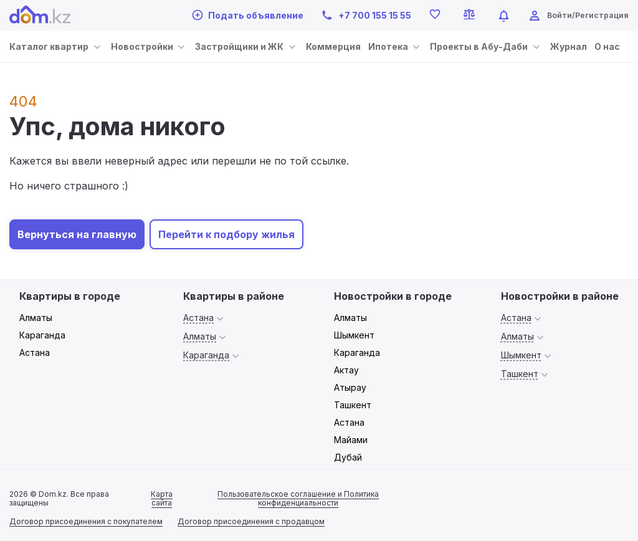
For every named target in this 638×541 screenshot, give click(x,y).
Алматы (35, 317)
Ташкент (352, 405)
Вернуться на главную (76, 234)
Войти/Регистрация (588, 15)
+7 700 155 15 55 (366, 15)
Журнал (568, 46)
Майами (351, 439)
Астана (34, 352)
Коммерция (333, 46)
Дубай (348, 457)
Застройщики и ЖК (239, 46)
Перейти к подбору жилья (226, 234)
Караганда (42, 335)
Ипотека (388, 46)
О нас (607, 46)
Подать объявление (247, 15)
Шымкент (354, 335)
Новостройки (142, 46)
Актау (346, 370)
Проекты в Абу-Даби (479, 46)
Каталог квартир (48, 46)
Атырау (350, 387)
